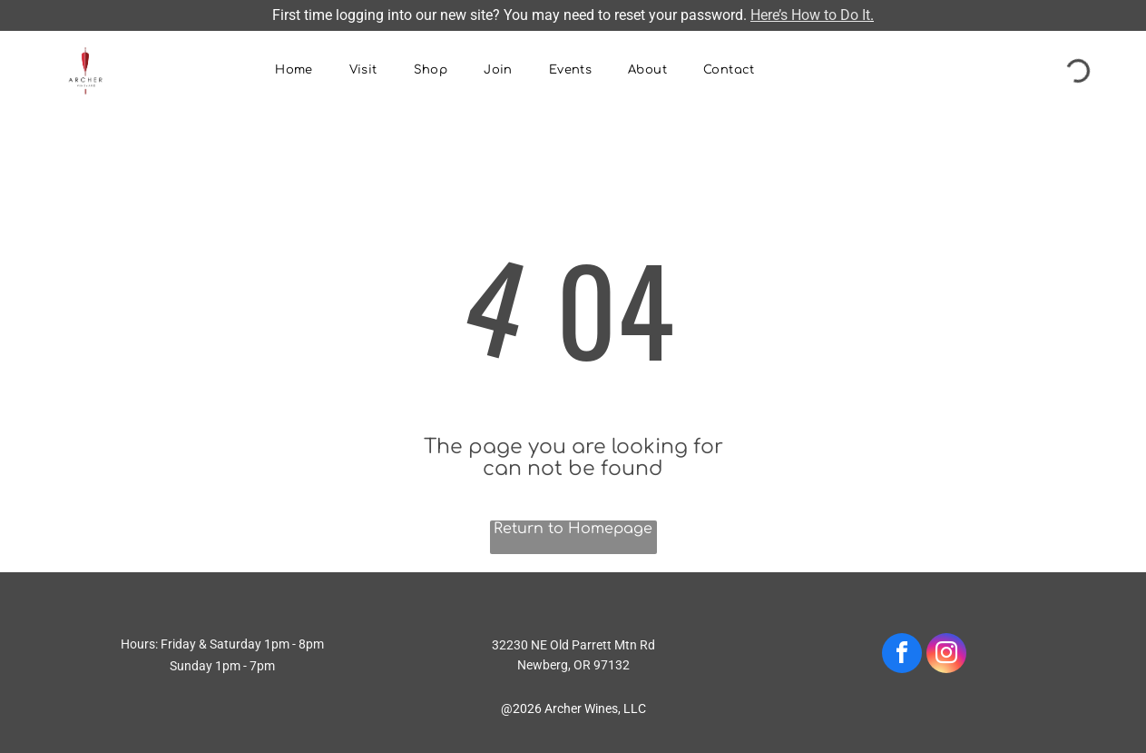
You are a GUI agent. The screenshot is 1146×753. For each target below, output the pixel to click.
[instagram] (946, 655)
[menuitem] (294, 71)
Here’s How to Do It (810, 15)
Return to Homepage (573, 528)
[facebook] (902, 655)
